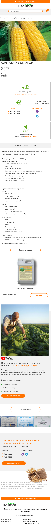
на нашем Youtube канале (24, 365)
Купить (39, 295)
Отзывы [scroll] (33, 145)
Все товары (10, 18)
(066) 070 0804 (15, 113)
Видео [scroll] (26, 145)
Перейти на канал (13, 396)
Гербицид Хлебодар (25, 288)
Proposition (32, 515)
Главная (3, 18)
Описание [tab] (18, 145)
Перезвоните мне (13, 463)
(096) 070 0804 (15, 111)
